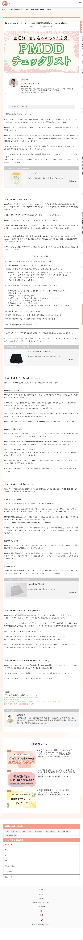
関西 (6, 861)
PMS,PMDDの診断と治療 (14, 700)
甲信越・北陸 (9, 866)
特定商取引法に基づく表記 (41, 902)
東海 (6, 855)
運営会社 (41, 894)
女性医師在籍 (38, 831)
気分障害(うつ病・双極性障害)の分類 (19, 704)
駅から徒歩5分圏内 (63, 831)
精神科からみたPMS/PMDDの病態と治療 (21, 697)
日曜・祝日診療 (50, 831)
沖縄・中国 (8, 877)
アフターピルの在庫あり (12, 831)
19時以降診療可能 (11, 835)
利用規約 (41, 898)
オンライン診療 (27, 831)
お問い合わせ (41, 907)
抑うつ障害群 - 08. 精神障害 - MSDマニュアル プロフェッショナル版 (32, 702)
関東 (6, 850)
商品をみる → (73, 181)
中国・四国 (8, 872)
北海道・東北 (9, 845)
